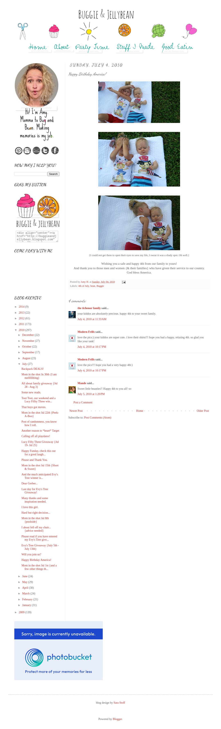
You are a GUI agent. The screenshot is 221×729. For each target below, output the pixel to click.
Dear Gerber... (29, 483)
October (27, 346)
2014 (22, 306)
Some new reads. (31, 392)
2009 (22, 612)
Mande (82, 383)
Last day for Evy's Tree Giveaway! (34, 491)
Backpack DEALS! (32, 368)
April (25, 587)
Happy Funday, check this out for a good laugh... (38, 452)
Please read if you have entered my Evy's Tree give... (39, 538)
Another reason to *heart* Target (40, 430)
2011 (22, 324)
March (26, 593)
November (28, 340)
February (27, 599)
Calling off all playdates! (35, 436)
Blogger (117, 719)
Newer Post (76, 410)
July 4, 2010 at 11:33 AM (92, 319)
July (25, 364)
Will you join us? (31, 554)
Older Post (203, 410)
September (28, 352)
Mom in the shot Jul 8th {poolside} (35, 520)
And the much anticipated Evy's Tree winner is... (39, 476)
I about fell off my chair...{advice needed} (36, 529)
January (27, 605)
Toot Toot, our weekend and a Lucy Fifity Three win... (38, 400)
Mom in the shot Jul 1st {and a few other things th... (39, 567)
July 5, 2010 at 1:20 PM (91, 394)
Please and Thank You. (34, 459)
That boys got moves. (33, 407)
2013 (22, 312)
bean (92, 286)
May (25, 582)
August (26, 358)
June (25, 576)
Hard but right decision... (35, 512)
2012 (22, 318)
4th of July (83, 286)
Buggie (100, 286)
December (28, 334)
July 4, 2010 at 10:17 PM (92, 346)
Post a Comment (82, 402)
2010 (22, 330)
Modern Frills (86, 331)
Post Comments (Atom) (97, 417)
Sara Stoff (119, 702)
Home (139, 410)
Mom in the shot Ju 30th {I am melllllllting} (39, 376)
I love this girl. (29, 507)
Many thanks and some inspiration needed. (34, 500)
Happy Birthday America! (36, 559)
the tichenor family (89, 308)
